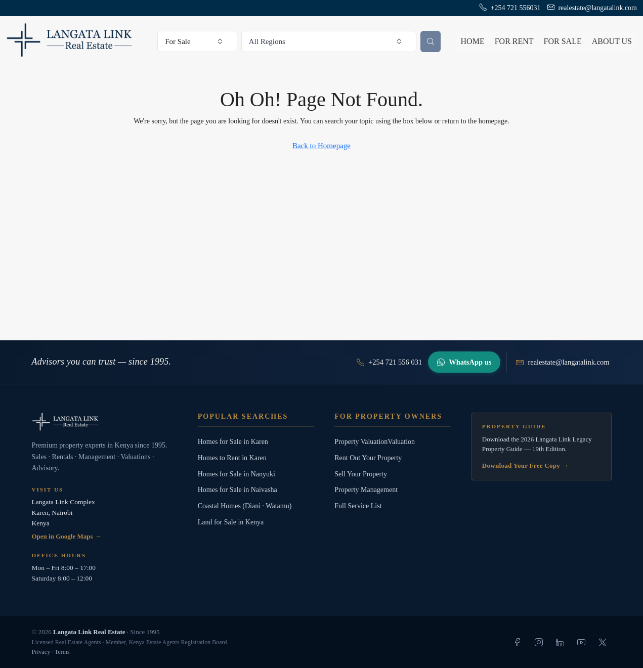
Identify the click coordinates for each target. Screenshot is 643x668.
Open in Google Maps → (66, 536)
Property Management (366, 490)
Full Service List (357, 506)
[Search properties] (430, 41)
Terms (62, 651)
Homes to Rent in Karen (232, 458)
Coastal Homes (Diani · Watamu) (245, 506)
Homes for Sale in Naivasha (237, 490)
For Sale (563, 41)
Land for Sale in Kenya (231, 522)
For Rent (514, 41)
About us (612, 41)
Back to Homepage (321, 146)
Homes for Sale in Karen (233, 442)
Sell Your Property (360, 474)
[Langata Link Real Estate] (105, 422)
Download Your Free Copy (525, 465)
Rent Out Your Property (368, 458)
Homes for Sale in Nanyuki (236, 474)
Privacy (41, 651)
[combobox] (197, 41)
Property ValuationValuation (374, 442)
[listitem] (517, 642)
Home (473, 41)
